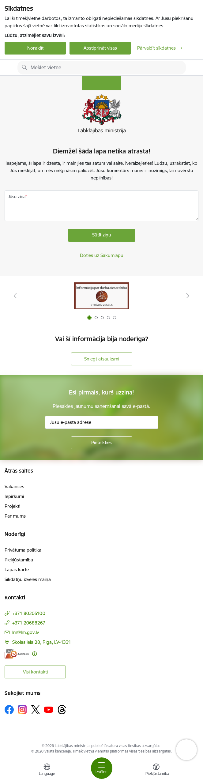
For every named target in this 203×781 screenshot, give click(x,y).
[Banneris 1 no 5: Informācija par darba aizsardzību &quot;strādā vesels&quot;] (101, 296)
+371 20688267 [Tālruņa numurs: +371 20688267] (28, 623)
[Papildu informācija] (34, 653)
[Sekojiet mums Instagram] (22, 709)
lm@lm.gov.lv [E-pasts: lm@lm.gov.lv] (25, 632)
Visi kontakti (35, 672)
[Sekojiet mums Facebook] (9, 709)
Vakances (14, 486)
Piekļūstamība (19, 560)
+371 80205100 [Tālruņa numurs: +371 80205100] (28, 613)
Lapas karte (17, 569)
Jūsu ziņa (16, 196)
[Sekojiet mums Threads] (61, 709)
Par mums (15, 516)
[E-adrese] (17, 654)
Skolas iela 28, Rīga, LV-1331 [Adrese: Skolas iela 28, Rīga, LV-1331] (41, 642)
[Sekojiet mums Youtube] (48, 709)
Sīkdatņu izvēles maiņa (28, 579)
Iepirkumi (14, 496)
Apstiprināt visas (100, 48)
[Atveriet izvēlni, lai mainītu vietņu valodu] (47, 770)
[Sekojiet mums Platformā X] (35, 709)
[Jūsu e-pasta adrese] (101, 422)
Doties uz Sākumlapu (101, 255)
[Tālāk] (188, 295)
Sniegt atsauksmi (101, 359)
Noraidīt (35, 48)
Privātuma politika (23, 550)
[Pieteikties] (101, 442)
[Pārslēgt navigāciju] (101, 768)
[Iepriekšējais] (15, 295)
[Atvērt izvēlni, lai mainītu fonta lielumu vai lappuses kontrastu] (156, 770)
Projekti (12, 506)
